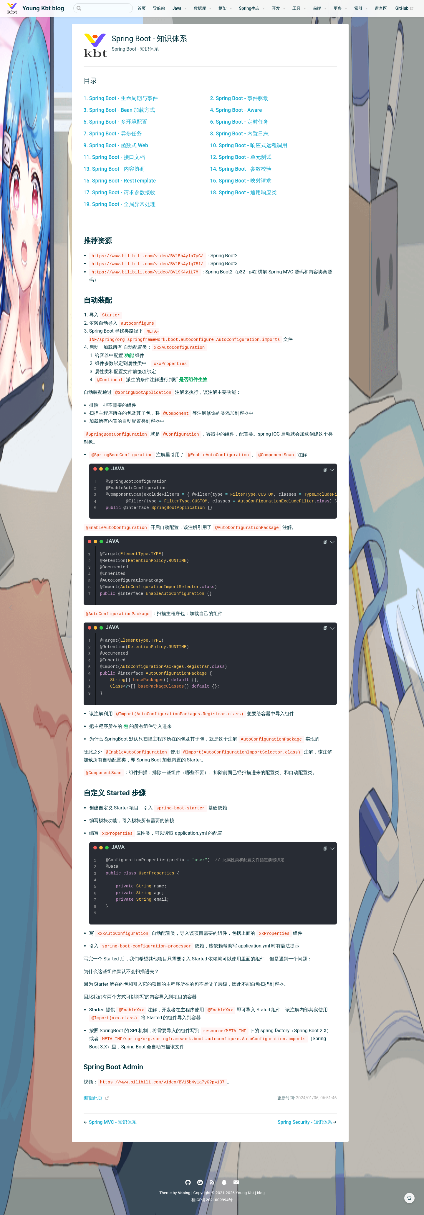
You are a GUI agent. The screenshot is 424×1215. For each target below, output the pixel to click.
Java (176, 8)
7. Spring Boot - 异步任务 (113, 134)
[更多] (340, 8)
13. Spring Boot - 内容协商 (114, 169)
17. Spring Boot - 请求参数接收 (119, 192)
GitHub (406, 8)
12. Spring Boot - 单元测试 (240, 157)
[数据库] (202, 8)
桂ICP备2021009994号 (212, 1199)
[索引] (361, 8)
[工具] (299, 8)
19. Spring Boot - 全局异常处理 (119, 204)
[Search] (103, 8)
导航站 (159, 8)
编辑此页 (93, 1098)
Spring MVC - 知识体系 (113, 1122)
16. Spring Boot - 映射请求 (240, 181)
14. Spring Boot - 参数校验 (240, 169)
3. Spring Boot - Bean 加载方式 (119, 110)
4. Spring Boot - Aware (236, 110)
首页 (142, 8)
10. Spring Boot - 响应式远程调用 (248, 145)
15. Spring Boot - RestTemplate (120, 181)
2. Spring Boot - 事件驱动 (239, 98)
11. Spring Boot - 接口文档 (114, 157)
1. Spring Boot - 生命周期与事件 (121, 98)
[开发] (278, 8)
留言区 (381, 8)
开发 (276, 8)
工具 (296, 8)
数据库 (200, 8)
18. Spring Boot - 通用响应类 (243, 192)
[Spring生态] (252, 8)
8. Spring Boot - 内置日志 (239, 134)
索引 (358, 8)
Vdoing (184, 1192)
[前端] (320, 8)
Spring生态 (249, 8)
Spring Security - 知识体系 (305, 1122)
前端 (317, 8)
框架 (222, 8)
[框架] (225, 8)
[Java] (179, 8)
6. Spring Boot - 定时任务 (239, 122)
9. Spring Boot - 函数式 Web (116, 145)
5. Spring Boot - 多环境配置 (115, 122)
